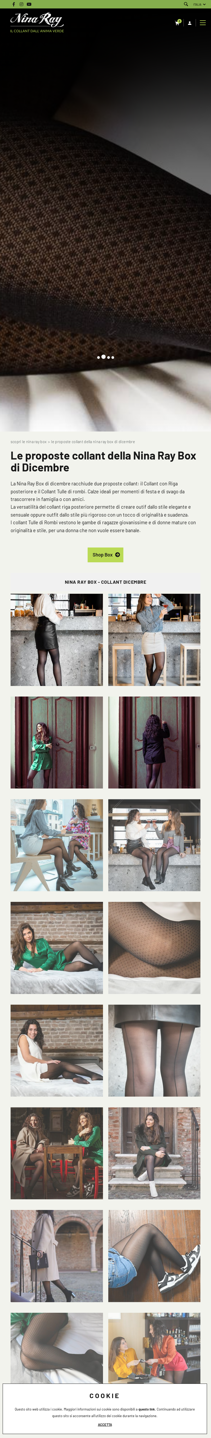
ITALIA (197, 4)
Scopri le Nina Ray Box (29, 441)
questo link (146, 1409)
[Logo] (37, 22)
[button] (98, 357)
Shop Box (103, 555)
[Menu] (203, 22)
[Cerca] (186, 4)
